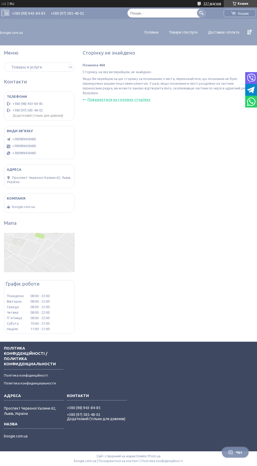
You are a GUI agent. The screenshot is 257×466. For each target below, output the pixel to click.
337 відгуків (212, 3)
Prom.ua (154, 456)
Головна (151, 32)
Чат (235, 452)
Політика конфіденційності (26, 375)
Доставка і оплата (223, 32)
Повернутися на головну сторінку (119, 100)
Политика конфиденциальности (30, 383)
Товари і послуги (183, 32)
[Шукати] (201, 13)
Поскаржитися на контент (119, 461)
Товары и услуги (26, 67)
